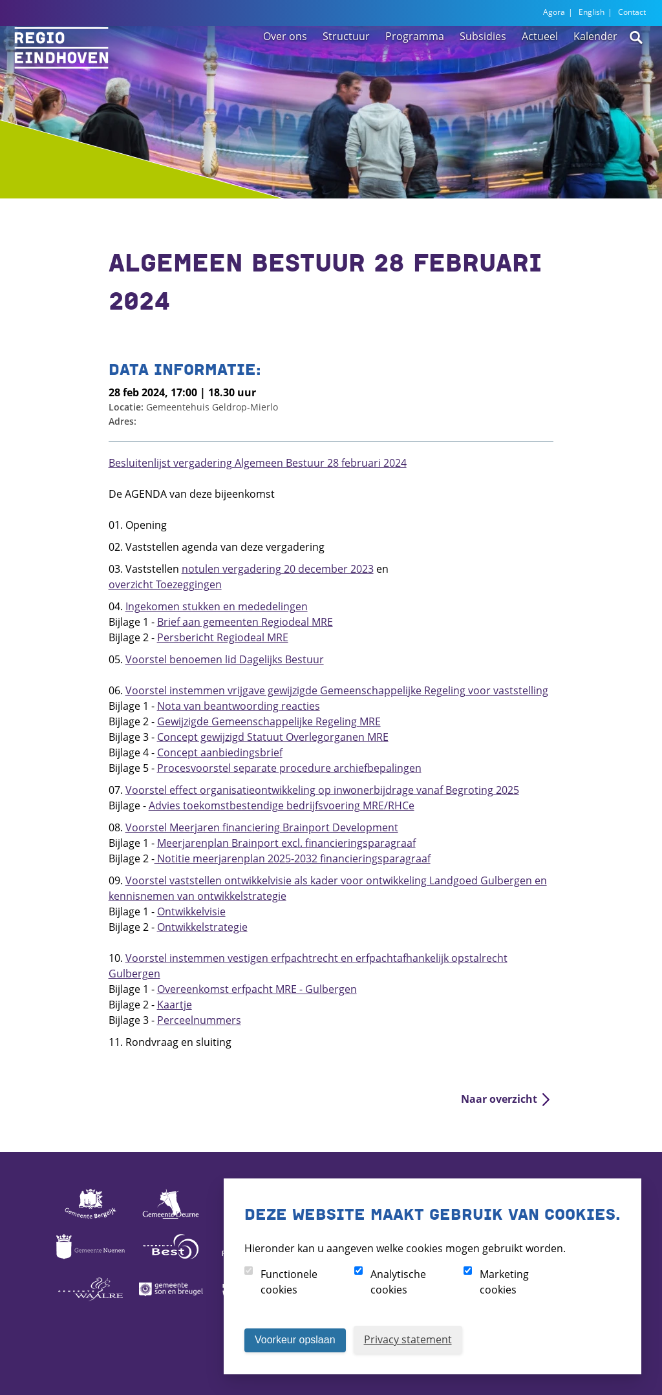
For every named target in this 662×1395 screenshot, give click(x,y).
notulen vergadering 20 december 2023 (278, 569)
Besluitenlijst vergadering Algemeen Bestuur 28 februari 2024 (258, 463)
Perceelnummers (199, 1020)
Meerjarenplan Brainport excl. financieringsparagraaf (286, 843)
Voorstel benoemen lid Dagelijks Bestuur (224, 659)
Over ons (285, 66)
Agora (554, 11)
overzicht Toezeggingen (165, 584)
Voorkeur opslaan (295, 1339)
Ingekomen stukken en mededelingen (216, 606)
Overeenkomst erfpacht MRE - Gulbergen (257, 989)
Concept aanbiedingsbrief (220, 752)
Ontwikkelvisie (191, 911)
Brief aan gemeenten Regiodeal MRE (245, 622)
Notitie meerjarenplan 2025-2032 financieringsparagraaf (293, 858)
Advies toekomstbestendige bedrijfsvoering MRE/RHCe (281, 805)
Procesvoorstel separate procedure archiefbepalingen (289, 768)
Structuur (346, 66)
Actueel (540, 66)
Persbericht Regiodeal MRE (222, 637)
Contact (632, 11)
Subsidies (483, 66)
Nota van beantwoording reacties (238, 706)
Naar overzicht (499, 1099)
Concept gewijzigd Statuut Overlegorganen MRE (273, 737)
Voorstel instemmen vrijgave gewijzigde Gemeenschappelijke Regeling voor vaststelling (336, 690)
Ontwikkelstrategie (202, 927)
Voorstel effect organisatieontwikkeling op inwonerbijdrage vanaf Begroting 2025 (322, 790)
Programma (414, 66)
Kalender (595, 66)
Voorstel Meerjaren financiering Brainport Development (261, 827)
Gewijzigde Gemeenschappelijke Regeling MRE (269, 721)
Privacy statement (408, 1339)
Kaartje (174, 1004)
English (591, 11)
